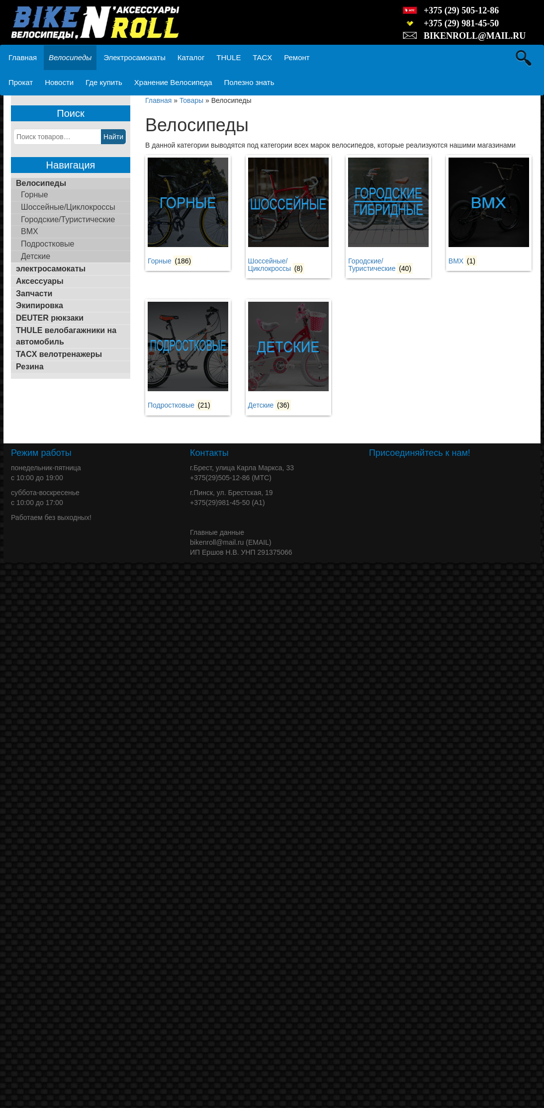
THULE (228, 57)
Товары (191, 100)
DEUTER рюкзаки (50, 318)
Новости (59, 82)
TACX (262, 57)
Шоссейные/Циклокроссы (68, 207)
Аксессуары (40, 281)
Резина (30, 366)
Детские (35, 256)
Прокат (20, 82)
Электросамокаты (134, 57)
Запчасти (34, 293)
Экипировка (39, 305)
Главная (22, 57)
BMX (29, 231)
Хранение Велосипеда (173, 82)
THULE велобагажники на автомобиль (66, 336)
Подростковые (47, 244)
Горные (34, 194)
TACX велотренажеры (59, 354)
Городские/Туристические (68, 219)
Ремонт (297, 57)
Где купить (104, 82)
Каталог (191, 57)
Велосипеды (70, 57)
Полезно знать (249, 82)
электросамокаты (51, 268)
